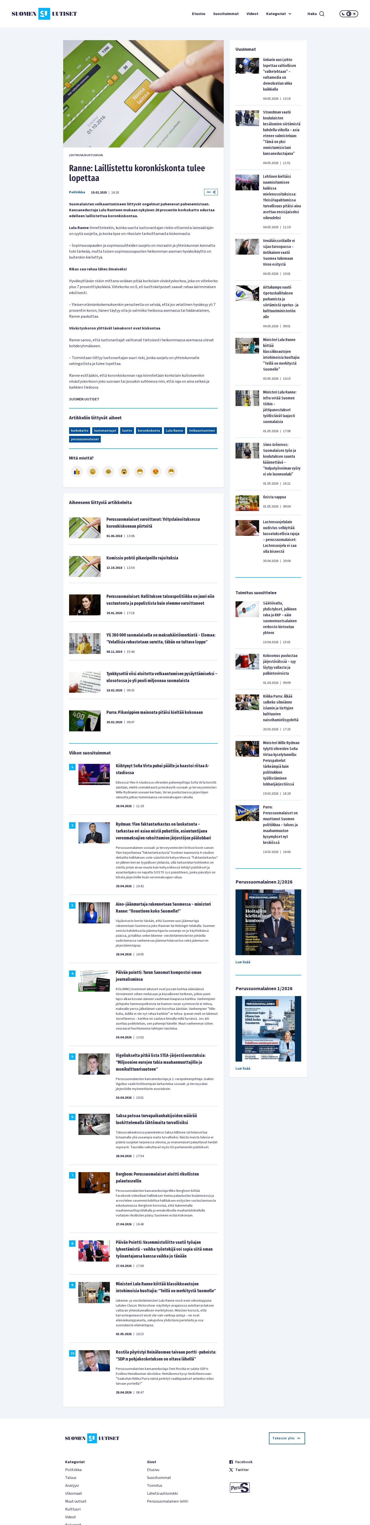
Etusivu (198, 13)
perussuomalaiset (85, 439)
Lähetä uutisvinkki (162, 1493)
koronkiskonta (149, 430)
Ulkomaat (73, 1493)
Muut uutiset (76, 1501)
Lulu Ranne (174, 430)
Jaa (211, 192)
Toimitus (154, 1485)
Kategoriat (279, 14)
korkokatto (79, 430)
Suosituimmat (226, 13)
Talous (70, 1477)
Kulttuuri (73, 1509)
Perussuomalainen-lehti (167, 1501)
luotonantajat (105, 430)
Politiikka (77, 192)
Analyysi (72, 1485)
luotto (127, 430)
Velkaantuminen (202, 430)
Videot (252, 13)
